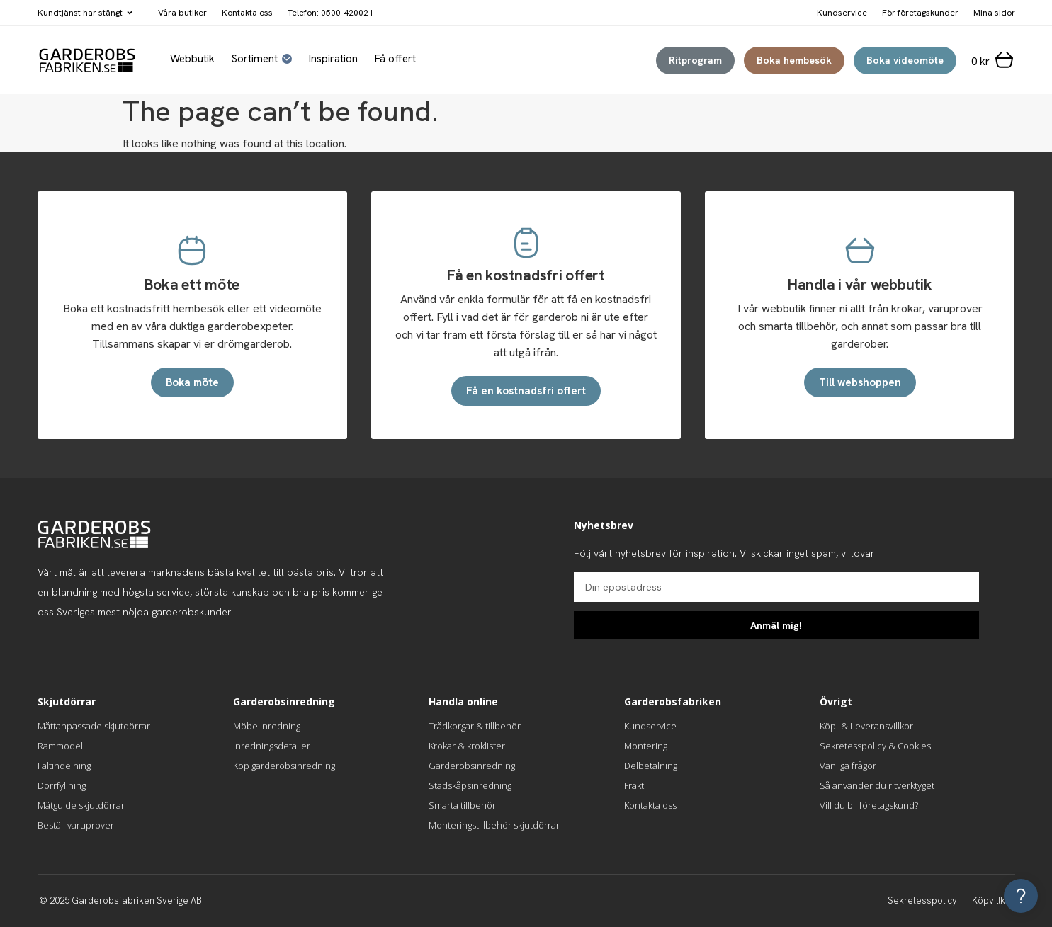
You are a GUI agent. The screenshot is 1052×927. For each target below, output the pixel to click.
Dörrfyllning (62, 785)
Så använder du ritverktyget (877, 785)
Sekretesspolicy (922, 900)
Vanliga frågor (848, 765)
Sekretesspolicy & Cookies (875, 745)
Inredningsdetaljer (271, 745)
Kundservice (650, 726)
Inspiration (333, 59)
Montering (645, 745)
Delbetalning (650, 765)
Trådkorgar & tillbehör (475, 726)
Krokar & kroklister (467, 745)
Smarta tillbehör (462, 805)
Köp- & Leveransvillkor (866, 726)
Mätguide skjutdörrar (81, 805)
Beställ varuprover (76, 825)
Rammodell (61, 745)
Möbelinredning (266, 726)
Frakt (634, 785)
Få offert (395, 59)
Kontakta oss (247, 12)
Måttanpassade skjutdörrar (94, 726)
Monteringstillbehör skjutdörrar (494, 825)
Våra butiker (182, 12)
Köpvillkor (993, 900)
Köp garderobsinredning (284, 765)
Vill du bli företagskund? (869, 805)
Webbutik (192, 59)
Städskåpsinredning (470, 785)
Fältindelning (64, 765)
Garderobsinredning (472, 765)
